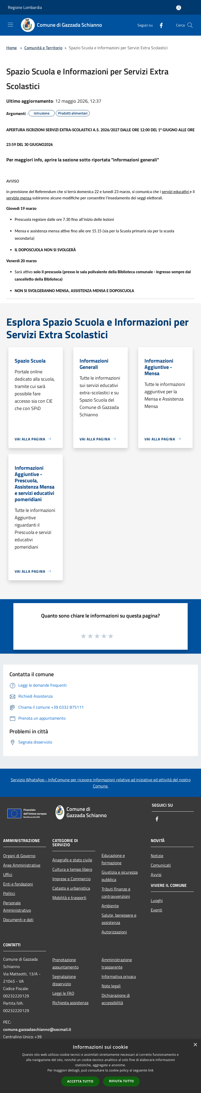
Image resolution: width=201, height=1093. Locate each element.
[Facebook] (159, 25)
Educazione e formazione (113, 859)
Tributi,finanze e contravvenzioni (116, 892)
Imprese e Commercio (71, 879)
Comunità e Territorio (43, 48)
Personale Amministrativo (17, 906)
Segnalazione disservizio (64, 980)
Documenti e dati (18, 919)
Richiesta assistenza (70, 1002)
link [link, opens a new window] (151, 1070)
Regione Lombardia (25, 7)
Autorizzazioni (114, 932)
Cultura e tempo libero (72, 869)
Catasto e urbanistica (71, 888)
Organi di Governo (19, 855)
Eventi (156, 910)
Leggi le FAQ (63, 993)
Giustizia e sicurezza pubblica (120, 876)
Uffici (7, 874)
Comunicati (161, 865)
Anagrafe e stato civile (72, 860)
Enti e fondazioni (18, 884)
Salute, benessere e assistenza (119, 919)
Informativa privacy (119, 976)
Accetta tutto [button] (80, 1081)
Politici (9, 893)
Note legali (111, 986)
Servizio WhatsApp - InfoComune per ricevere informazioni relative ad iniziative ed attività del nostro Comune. (101, 783)
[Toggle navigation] (10, 24)
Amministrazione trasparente (117, 963)
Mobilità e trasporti (69, 897)
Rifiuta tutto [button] (121, 1081)
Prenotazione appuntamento (65, 963)
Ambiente (110, 906)
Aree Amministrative (21, 865)
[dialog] (100, 1066)
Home (11, 48)
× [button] (195, 1045)
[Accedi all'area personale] (178, 8)
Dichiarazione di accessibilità (116, 999)
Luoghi (157, 900)
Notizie (157, 855)
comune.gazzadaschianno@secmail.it (37, 1029)
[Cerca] (190, 25)
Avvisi (156, 874)
